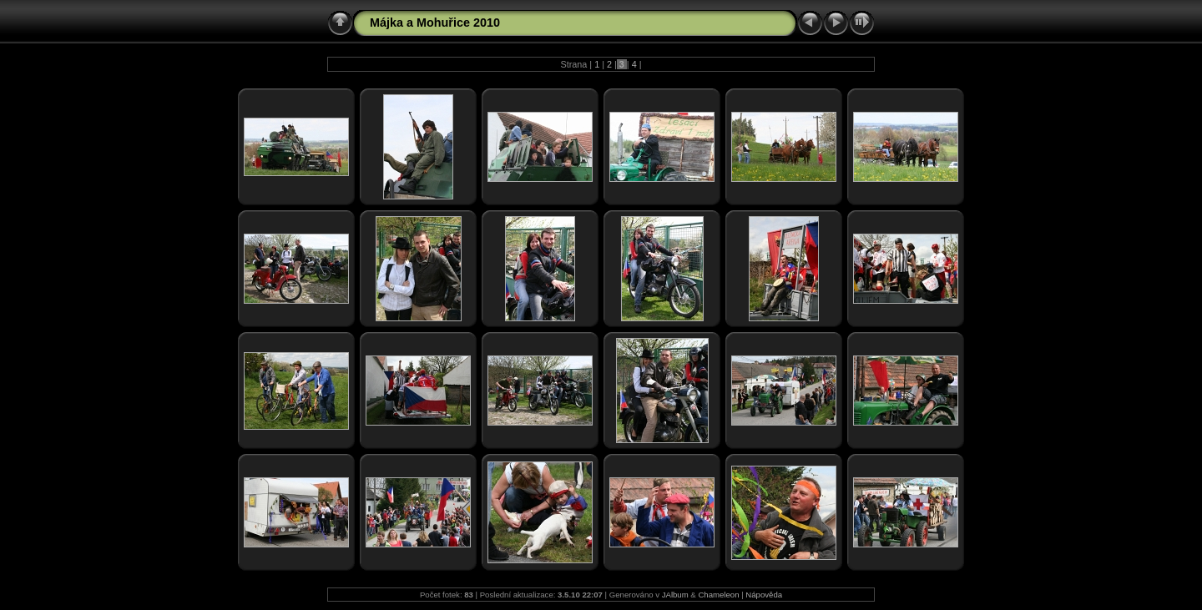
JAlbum (675, 594)
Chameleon (718, 594)
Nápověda (763, 594)
